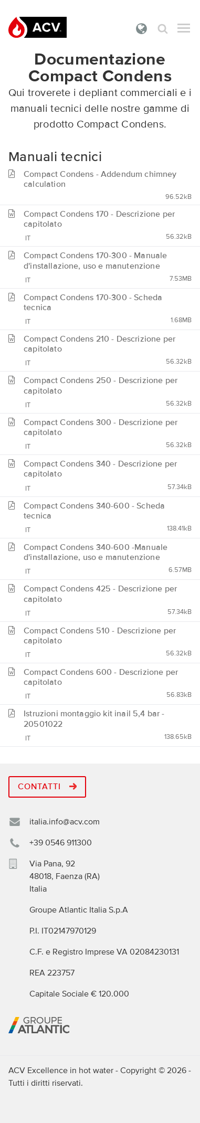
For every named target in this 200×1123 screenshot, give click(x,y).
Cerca (162, 29)
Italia (142, 28)
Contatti (47, 786)
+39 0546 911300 (60, 843)
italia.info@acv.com (64, 822)
